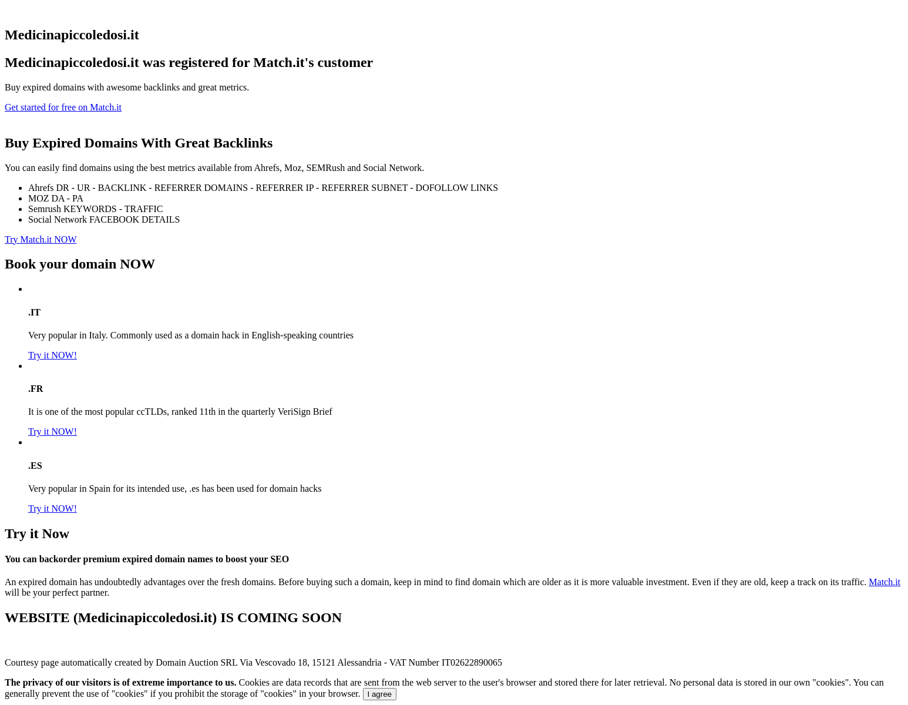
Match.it (884, 582)
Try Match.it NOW (41, 239)
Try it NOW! (52, 355)
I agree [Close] (380, 694)
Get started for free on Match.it (63, 107)
